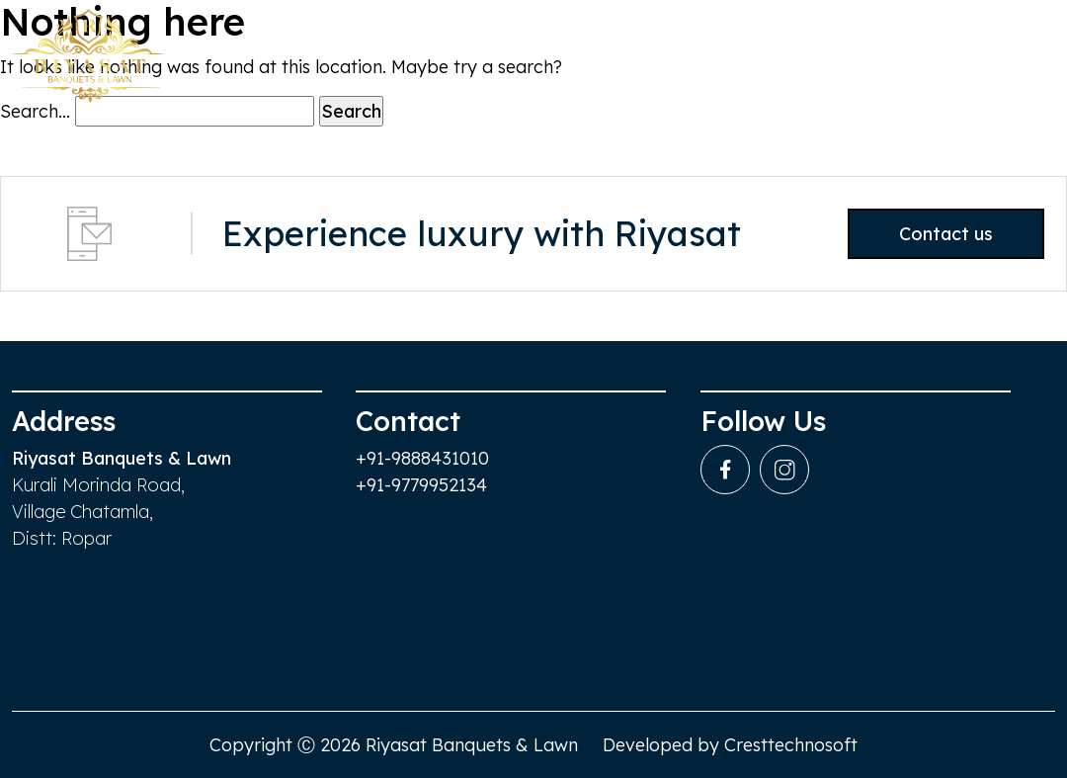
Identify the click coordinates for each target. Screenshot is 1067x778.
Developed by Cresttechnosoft (730, 745)
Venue (619, 59)
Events (712, 59)
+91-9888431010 (422, 458)
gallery (918, 59)
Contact (1021, 59)
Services (815, 59)
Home (529, 59)
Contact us (926, 233)
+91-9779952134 (421, 485)
